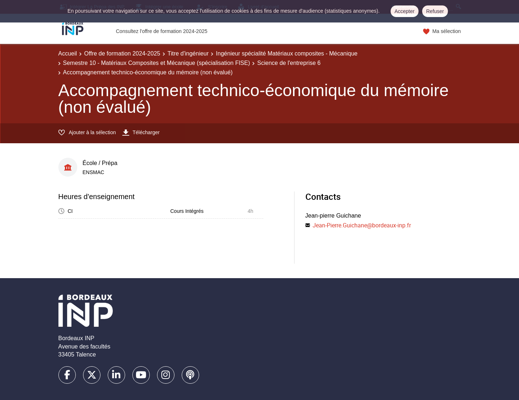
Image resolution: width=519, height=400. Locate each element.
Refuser (435, 11)
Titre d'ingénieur (188, 53)
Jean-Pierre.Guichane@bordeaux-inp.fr (362, 225)
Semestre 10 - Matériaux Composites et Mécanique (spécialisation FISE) (156, 63)
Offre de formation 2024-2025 (122, 53)
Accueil (67, 53)
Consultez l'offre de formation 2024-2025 (161, 31)
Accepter (405, 11)
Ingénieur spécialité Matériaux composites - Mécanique (286, 53)
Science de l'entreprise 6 (289, 63)
